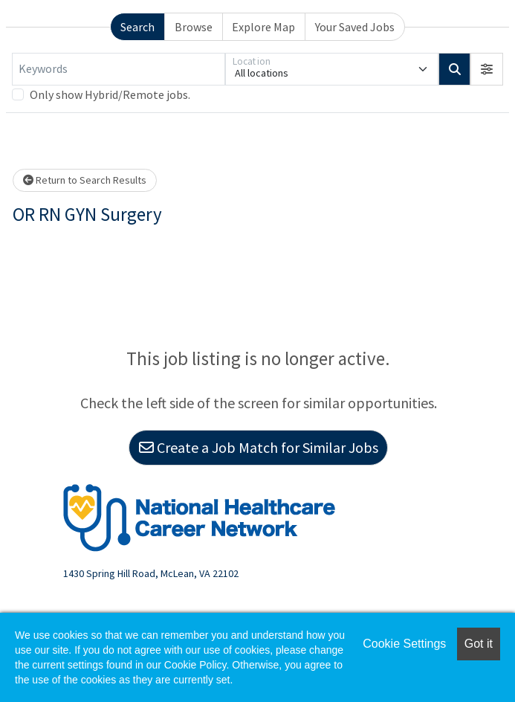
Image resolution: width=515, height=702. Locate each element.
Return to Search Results (84, 180)
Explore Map (263, 26)
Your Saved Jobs (355, 26)
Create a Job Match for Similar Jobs (258, 447)
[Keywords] (118, 69)
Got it (478, 643)
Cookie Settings (404, 643)
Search (137, 26)
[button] (486, 69)
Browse (194, 26)
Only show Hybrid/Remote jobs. (110, 94)
